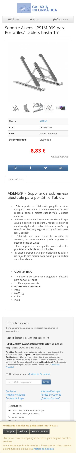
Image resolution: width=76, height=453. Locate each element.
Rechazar (23, 431)
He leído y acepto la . (29, 374)
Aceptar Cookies (40, 431)
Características (16, 179)
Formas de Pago (15, 398)
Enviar (46, 381)
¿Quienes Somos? (50, 398)
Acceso (36, 19)
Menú (13, 19)
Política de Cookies (43, 448)
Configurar (9, 431)
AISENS (44, 121)
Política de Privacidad (39, 374)
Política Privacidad (15, 394)
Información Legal (50, 391)
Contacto (60, 19)
